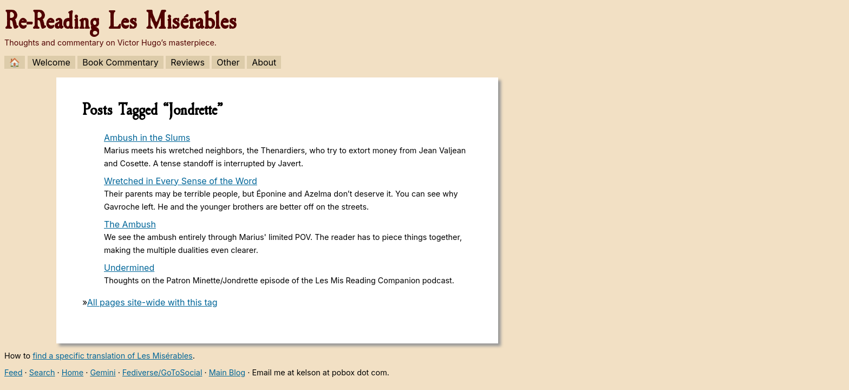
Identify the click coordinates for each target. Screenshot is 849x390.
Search (42, 372)
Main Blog (227, 372)
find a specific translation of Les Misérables (112, 355)
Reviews (188, 62)
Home (72, 372)
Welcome (51, 62)
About (264, 62)
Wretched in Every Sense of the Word (180, 181)
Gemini (102, 372)
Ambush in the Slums (147, 137)
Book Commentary (120, 62)
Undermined (129, 267)
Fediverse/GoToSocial (162, 372)
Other (228, 62)
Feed (13, 372)
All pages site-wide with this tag (152, 302)
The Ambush (130, 224)
